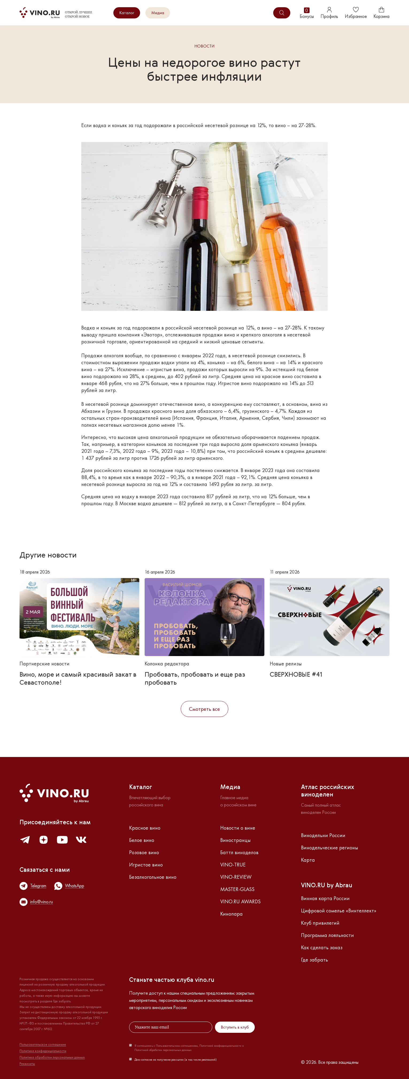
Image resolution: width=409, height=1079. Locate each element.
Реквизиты (27, 1064)
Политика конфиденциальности (43, 1051)
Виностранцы (235, 840)
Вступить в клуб (235, 1027)
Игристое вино (146, 864)
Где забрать (314, 959)
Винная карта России (325, 898)
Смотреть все (204, 708)
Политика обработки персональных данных (52, 1057)
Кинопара (231, 913)
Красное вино (144, 827)
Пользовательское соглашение (43, 1044)
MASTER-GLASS (237, 889)
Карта (308, 859)
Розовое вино (144, 852)
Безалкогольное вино (152, 876)
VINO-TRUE (233, 864)
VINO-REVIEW (236, 876)
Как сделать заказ (321, 947)
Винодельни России (323, 835)
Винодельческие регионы (329, 847)
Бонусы (307, 13)
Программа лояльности (327, 935)
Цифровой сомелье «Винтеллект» (338, 910)
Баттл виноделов (239, 852)
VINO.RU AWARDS (240, 901)
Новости (204, 46)
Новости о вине (237, 827)
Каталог (126, 12)
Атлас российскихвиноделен (327, 791)
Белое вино (141, 840)
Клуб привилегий (320, 922)
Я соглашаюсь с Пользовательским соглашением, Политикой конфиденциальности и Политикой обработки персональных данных (189, 1047)
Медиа (157, 12)
